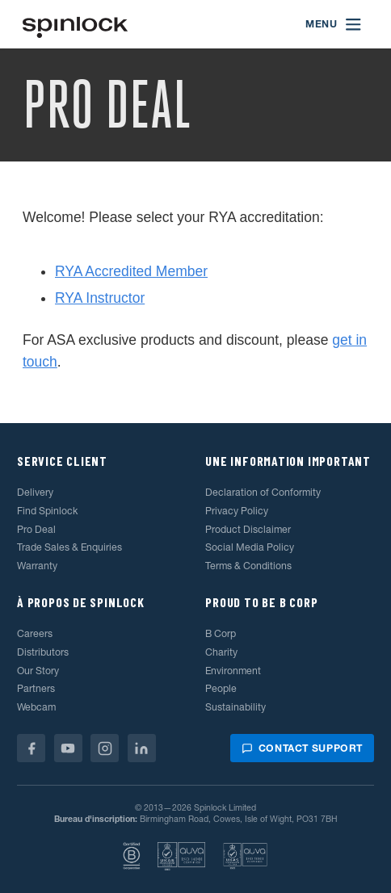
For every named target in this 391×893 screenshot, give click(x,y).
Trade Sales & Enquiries (69, 547)
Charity (221, 652)
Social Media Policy (249, 547)
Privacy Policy (236, 511)
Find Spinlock (47, 511)
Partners (36, 688)
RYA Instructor (100, 298)
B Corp (220, 633)
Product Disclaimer (248, 529)
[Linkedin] (142, 748)
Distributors (43, 652)
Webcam (36, 707)
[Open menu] (334, 24)
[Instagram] (104, 748)
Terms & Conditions (248, 566)
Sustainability (235, 707)
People (221, 688)
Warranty (37, 566)
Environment (233, 671)
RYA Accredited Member (131, 271)
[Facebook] (31, 748)
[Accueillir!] (75, 24)
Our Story (38, 671)
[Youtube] (68, 748)
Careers (35, 633)
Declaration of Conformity (263, 492)
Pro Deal (36, 529)
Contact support (302, 748)
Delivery (35, 492)
